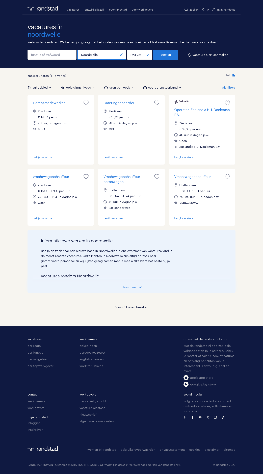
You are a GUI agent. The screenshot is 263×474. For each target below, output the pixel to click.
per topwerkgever (41, 366)
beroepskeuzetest (92, 352)
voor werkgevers (142, 9)
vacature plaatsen (92, 408)
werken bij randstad (101, 449)
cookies (194, 449)
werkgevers (36, 408)
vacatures (73, 9)
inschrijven (35, 429)
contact (33, 394)
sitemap (229, 449)
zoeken (166, 54)
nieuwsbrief (88, 414)
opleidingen (88, 346)
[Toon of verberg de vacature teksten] (230, 75)
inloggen (34, 423)
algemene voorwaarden (97, 421)
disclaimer (212, 449)
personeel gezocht (93, 401)
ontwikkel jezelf (94, 9)
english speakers (92, 359)
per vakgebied (38, 359)
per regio (34, 346)
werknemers (88, 339)
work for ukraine (91, 366)
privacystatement (172, 449)
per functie (35, 352)
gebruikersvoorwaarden (138, 449)
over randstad (118, 9)
